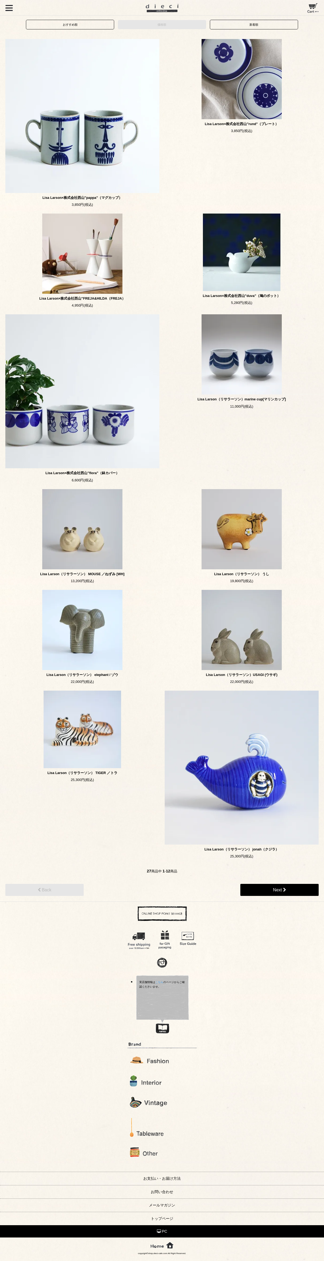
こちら (159, 982)
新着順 (253, 24)
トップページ (162, 1218)
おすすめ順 (70, 24)
